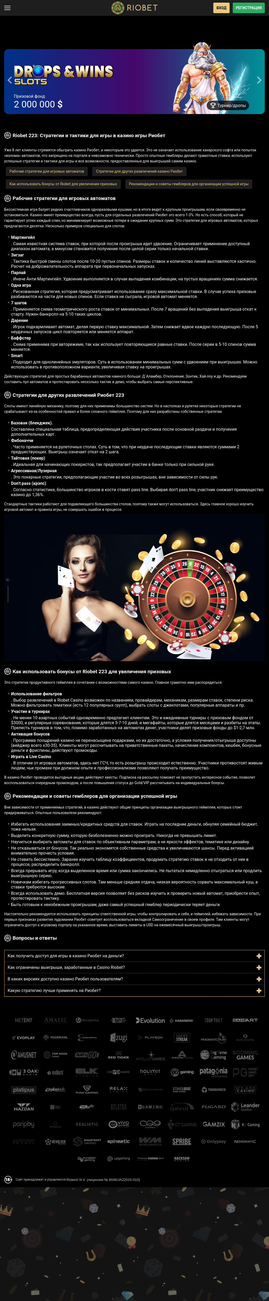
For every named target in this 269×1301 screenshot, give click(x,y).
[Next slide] (259, 80)
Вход (221, 8)
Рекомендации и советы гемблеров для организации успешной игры (189, 184)
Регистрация (249, 8)
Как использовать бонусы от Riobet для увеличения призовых (63, 184)
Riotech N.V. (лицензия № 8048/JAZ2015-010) (103, 1180)
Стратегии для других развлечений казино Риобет (139, 171)
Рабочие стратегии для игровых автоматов (46, 171)
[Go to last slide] (10, 80)
